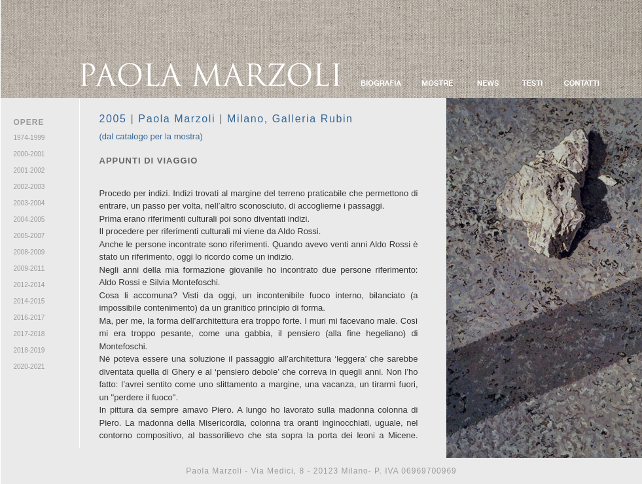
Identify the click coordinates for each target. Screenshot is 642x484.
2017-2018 (29, 333)
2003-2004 (29, 203)
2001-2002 (29, 170)
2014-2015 (29, 301)
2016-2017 (29, 317)
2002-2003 (29, 186)
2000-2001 (29, 154)
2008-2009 (29, 252)
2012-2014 (29, 284)
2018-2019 (29, 350)
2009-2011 (29, 268)
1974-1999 (29, 137)
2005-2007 (29, 235)
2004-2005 (29, 219)
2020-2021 (29, 366)
